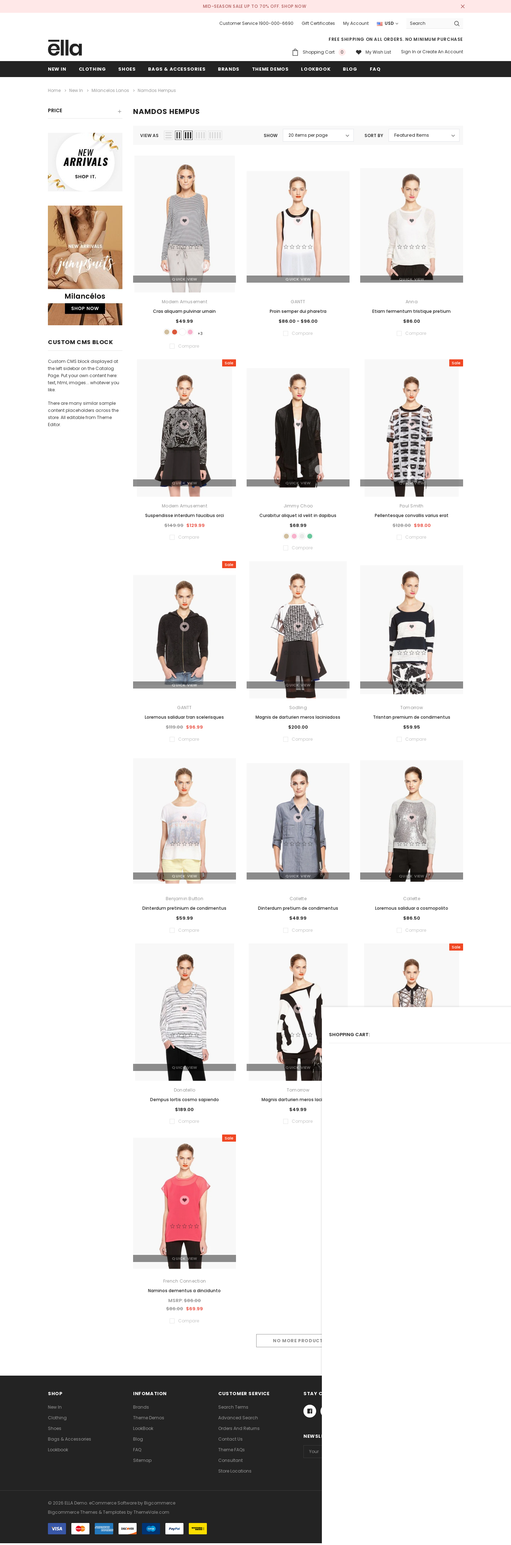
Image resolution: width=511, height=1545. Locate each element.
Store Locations (235, 1473)
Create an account (442, 52)
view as (149, 134)
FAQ (137, 1451)
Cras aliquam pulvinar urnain (184, 309)
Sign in (408, 52)
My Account (356, 23)
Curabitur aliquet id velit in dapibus (297, 514)
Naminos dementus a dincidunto (184, 1292)
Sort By (373, 134)
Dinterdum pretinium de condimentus (184, 910)
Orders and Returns (239, 1430)
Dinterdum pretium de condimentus (298, 910)
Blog (138, 1441)
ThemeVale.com (151, 1514)
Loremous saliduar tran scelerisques (184, 719)
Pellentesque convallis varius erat (412, 514)
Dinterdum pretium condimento (411, 1101)
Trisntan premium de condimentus (411, 719)
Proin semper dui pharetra (298, 309)
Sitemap (142, 1462)
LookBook (143, 1430)
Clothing (92, 69)
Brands (141, 1409)
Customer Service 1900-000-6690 (256, 23)
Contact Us (230, 1441)
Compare (446, 1342)
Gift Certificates (318, 23)
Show (271, 134)
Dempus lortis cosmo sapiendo (184, 1101)
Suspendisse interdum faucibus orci (184, 514)
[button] (85, 111)
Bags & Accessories (176, 69)
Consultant (230, 1462)
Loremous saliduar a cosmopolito (411, 910)
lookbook (58, 1451)
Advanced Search (238, 1419)
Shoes (127, 69)
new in (57, 69)
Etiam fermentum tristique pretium (411, 309)
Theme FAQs (231, 1451)
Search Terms (233, 1409)
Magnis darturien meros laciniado (298, 1101)
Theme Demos (148, 1419)
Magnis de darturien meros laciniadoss (298, 719)
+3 (208, 331)
